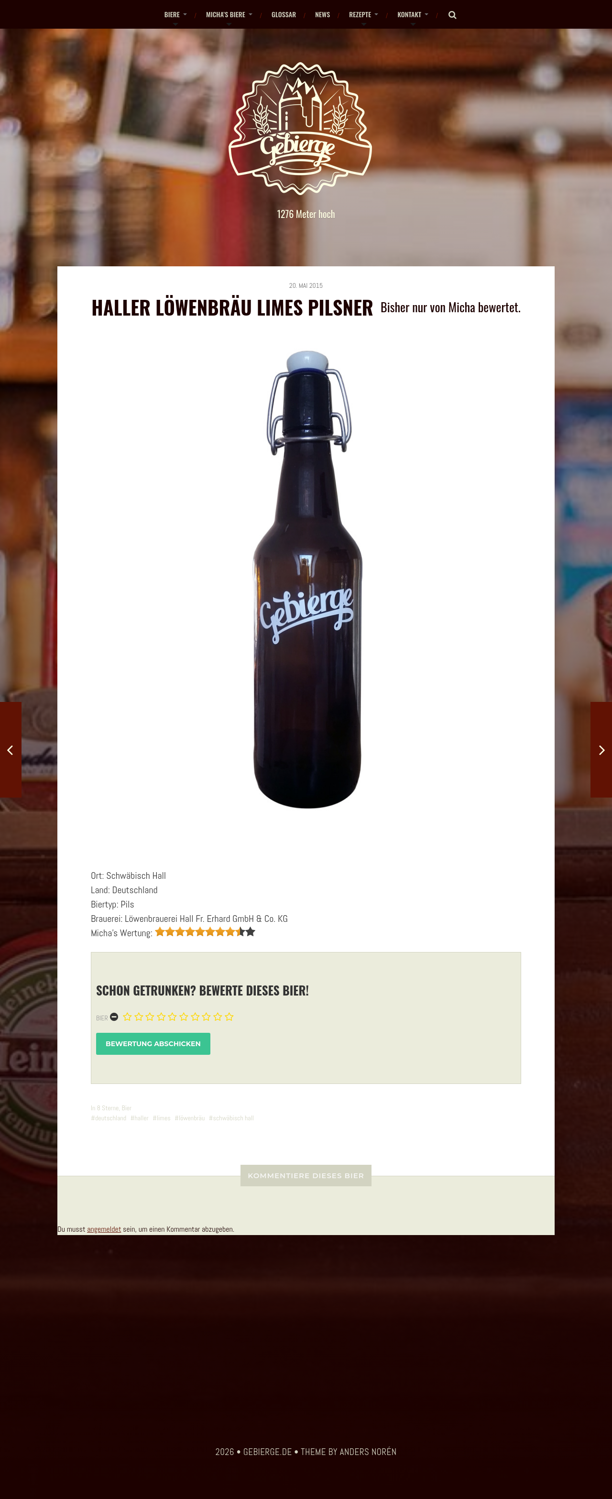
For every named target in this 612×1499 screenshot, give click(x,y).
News (322, 14)
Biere (172, 14)
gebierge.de (267, 1452)
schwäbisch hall (233, 1118)
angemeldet (104, 1229)
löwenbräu (192, 1118)
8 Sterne (108, 1108)
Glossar (284, 14)
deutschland (110, 1118)
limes (164, 1118)
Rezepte (360, 14)
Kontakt (409, 14)
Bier (102, 1018)
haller (141, 1118)
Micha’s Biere (225, 14)
